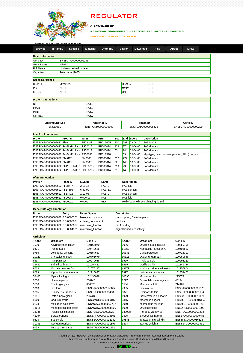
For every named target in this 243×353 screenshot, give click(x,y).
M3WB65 (65, 84)
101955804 (181, 268)
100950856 (181, 256)
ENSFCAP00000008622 (143, 126)
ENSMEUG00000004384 (190, 299)
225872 (179, 276)
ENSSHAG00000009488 (189, 315)
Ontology (107, 48)
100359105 (181, 244)
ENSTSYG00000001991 (189, 323)
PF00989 (67, 197)
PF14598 (67, 189)
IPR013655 (104, 142)
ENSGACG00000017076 (190, 296)
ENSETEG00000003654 (189, 292)
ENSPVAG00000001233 (189, 311)
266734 (90, 296)
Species (74, 48)
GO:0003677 (69, 225)
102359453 (181, 272)
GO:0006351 (69, 217)
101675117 (92, 268)
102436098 (92, 276)
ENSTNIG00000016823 (189, 319)
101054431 (92, 264)
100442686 (92, 248)
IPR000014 (104, 146)
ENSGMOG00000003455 (101, 299)
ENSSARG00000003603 (100, 315)
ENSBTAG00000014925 (100, 288)
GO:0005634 (69, 221)
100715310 (181, 252)
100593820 (181, 248)
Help (157, 48)
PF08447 (67, 185)
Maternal (90, 48)
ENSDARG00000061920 (189, 288)
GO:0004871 (69, 229)
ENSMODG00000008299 (101, 307)
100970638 (92, 260)
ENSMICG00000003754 (189, 303)
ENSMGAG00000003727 (101, 303)
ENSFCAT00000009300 (99, 126)
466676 (90, 284)
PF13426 (67, 193)
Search (124, 48)
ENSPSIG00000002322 (100, 311)
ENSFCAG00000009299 (74, 60)
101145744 (181, 264)
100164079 (92, 244)
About (174, 48)
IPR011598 (104, 154)
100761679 (92, 256)
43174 (179, 280)
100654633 (92, 252)
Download (141, 48)
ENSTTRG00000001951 (100, 327)
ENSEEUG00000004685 (100, 292)
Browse (41, 48)
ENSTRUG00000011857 (100, 323)
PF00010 (67, 201)
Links (190, 48)
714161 (179, 284)
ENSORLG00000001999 (189, 307)
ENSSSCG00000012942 (100, 319)
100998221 (181, 260)
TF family (57, 48)
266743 (90, 280)
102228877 (92, 272)
